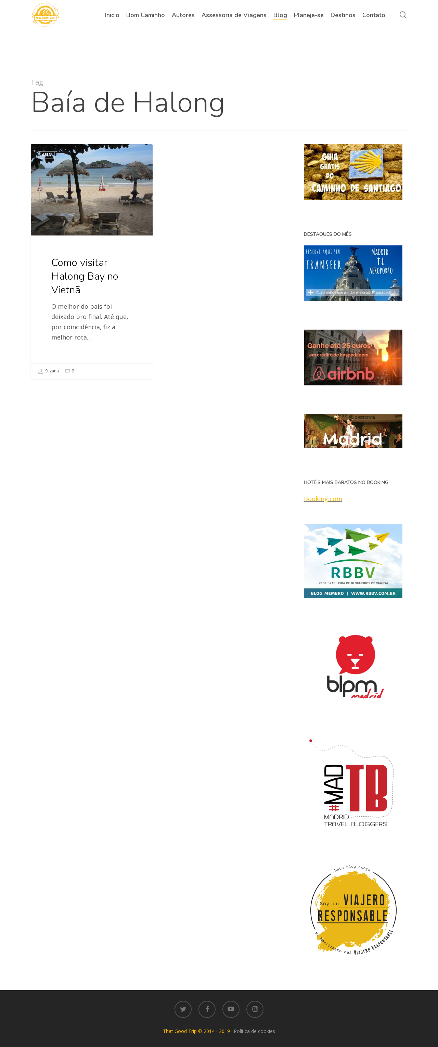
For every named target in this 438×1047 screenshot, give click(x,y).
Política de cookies (254, 1031)
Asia (46, 155)
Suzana (48, 371)
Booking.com (323, 499)
